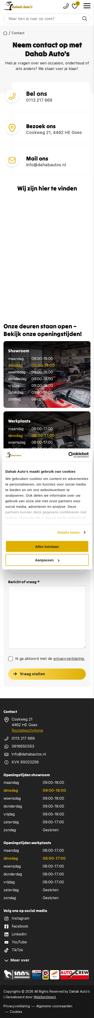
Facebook (20, 926)
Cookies (16, 1012)
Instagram (20, 918)
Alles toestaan (47, 546)
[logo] (18, 6)
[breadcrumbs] (5, 33)
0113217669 (66, 6)
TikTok (17, 950)
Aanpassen (47, 560)
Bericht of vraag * (24, 583)
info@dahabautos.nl (29, 754)
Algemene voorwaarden (54, 1006)
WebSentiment (45, 997)
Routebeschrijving (27, 730)
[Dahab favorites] (75, 6)
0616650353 (23, 746)
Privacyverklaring (16, 1006)
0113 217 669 (23, 738)
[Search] (47, 18)
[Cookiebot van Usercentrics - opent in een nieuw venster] (68, 455)
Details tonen (68, 532)
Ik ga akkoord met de (50, 660)
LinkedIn (19, 934)
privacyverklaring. (69, 660)
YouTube (19, 942)
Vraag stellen (32, 675)
